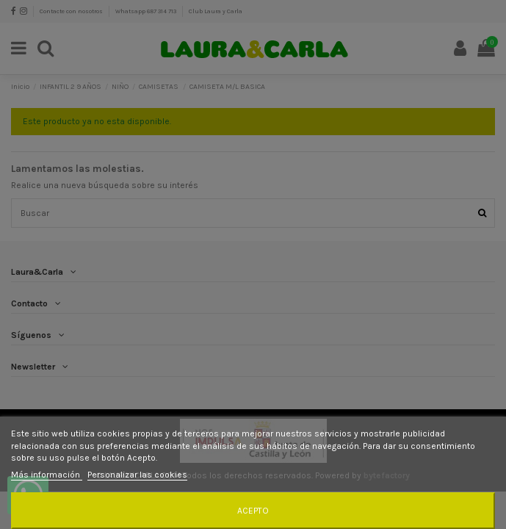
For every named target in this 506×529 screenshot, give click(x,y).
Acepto (253, 510)
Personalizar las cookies (137, 474)
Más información (46, 474)
